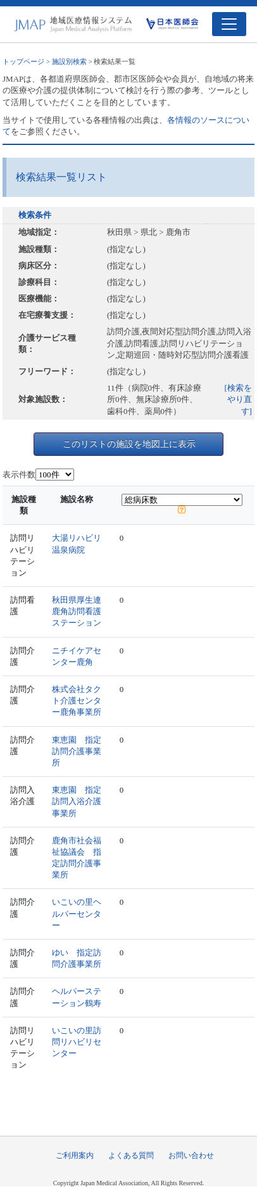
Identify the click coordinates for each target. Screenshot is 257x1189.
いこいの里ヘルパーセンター (76, 913)
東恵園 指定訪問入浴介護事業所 (76, 801)
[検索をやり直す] (238, 399)
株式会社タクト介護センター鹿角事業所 (76, 700)
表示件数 (19, 474)
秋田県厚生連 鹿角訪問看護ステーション (81, 611)
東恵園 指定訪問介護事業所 (76, 751)
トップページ (23, 61)
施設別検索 (69, 61)
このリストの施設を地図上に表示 (129, 444)
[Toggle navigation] (229, 24)
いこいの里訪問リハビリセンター (76, 1042)
